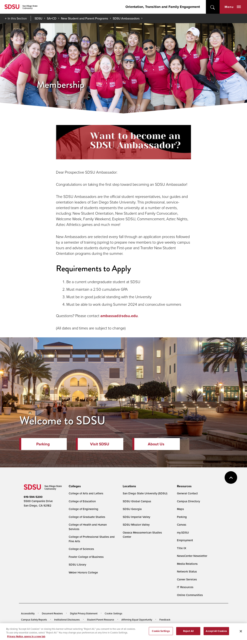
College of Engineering (83, 509)
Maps (180, 509)
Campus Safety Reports (34, 619)
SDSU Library (77, 564)
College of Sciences (81, 549)
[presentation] (74, 486)
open (213, 7)
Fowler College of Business (86, 557)
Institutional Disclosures (67, 619)
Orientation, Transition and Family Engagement (162, 6)
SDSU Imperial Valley (136, 517)
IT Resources (185, 587)
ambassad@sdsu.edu (119, 316)
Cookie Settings (113, 613)
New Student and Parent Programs (84, 18)
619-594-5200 (33, 497)
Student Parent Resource (100, 619)
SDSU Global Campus (137, 501)
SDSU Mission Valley (136, 525)
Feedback (164, 619)
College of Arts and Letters (86, 493)
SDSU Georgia (132, 509)
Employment (185, 540)
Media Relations (187, 564)
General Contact (187, 493)
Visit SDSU (99, 444)
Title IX (181, 548)
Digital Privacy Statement (83, 613)
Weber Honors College (83, 572)
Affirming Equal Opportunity (136, 619)
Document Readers (52, 613)
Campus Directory (188, 501)
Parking (43, 444)
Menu (233, 7)
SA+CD (51, 18)
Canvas (181, 525)
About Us (156, 444)
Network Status (187, 571)
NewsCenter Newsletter (192, 556)
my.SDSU (183, 532)
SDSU (38, 18)
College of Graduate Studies (87, 517)
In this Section (17, 18)
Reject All (188, 634)
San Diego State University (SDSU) (145, 493)
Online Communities (190, 595)
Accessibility (28, 613)
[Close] (241, 634)
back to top (231, 477)
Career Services (187, 579)
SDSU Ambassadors (126, 18)
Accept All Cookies (216, 634)
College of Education (82, 501)
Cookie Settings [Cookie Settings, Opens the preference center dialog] (161, 634)
